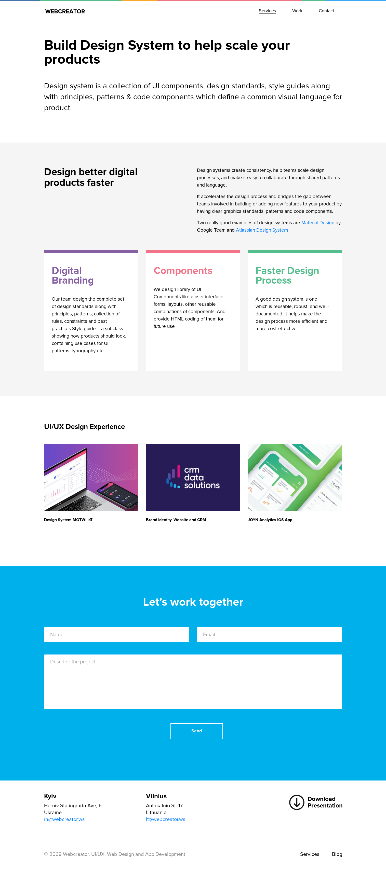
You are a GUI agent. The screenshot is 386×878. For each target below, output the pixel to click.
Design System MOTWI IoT (68, 519)
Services (309, 854)
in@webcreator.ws (64, 819)
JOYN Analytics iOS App (270, 519)
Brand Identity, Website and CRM (176, 519)
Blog (337, 854)
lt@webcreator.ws (165, 819)
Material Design (317, 223)
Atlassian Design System (262, 230)
